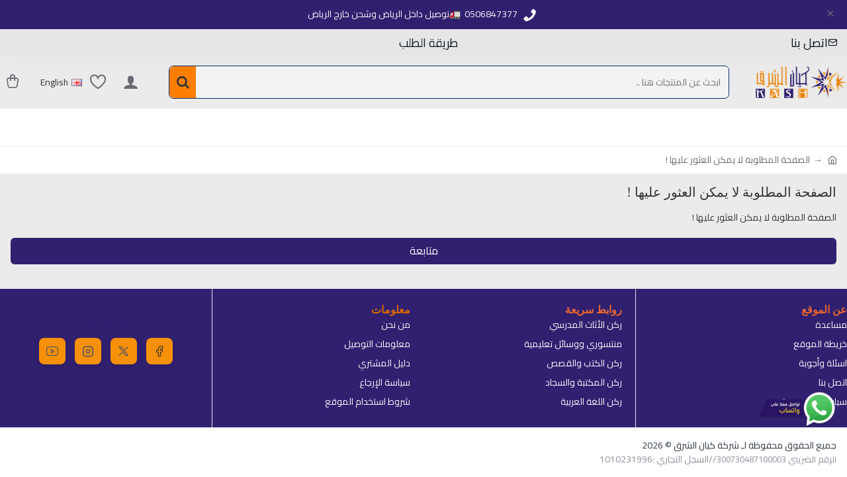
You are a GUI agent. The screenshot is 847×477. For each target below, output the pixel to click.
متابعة (424, 251)
